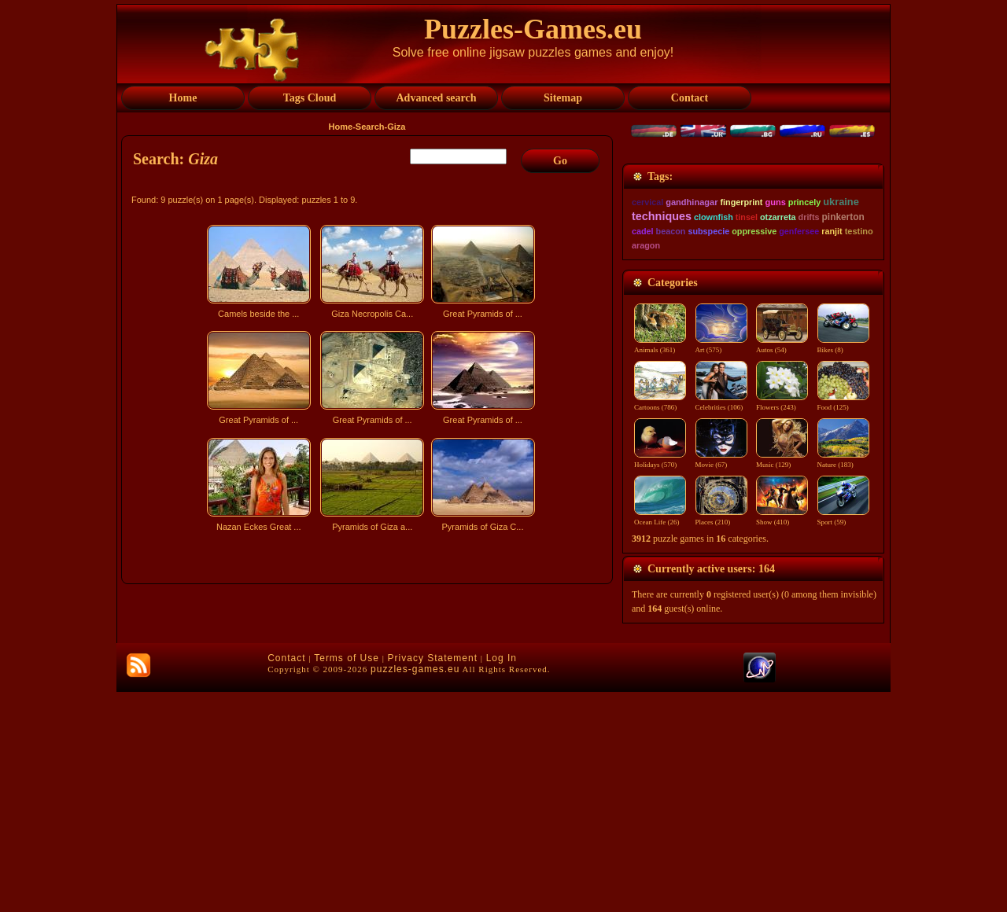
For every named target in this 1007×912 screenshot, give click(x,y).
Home (341, 126)
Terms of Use (346, 878)
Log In (501, 878)
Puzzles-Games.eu (533, 29)
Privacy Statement (433, 878)
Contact (286, 878)
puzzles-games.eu (415, 889)
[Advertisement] (369, 674)
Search (370, 126)
